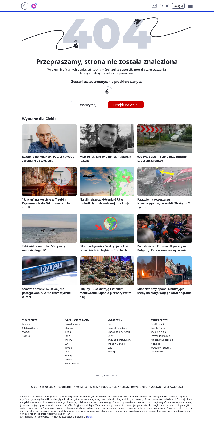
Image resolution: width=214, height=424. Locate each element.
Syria (67, 343)
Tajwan (68, 347)
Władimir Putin (158, 331)
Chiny (111, 335)
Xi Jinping (155, 343)
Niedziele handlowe (118, 327)
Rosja (67, 335)
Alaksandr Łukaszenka (162, 339)
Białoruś (69, 359)
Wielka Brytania (73, 363)
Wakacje (112, 351)
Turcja (68, 331)
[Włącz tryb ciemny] (164, 6)
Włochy (68, 339)
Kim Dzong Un (158, 324)
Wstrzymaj (88, 105)
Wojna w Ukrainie (116, 343)
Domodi (26, 324)
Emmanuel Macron (160, 335)
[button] (190, 6)
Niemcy (68, 355)
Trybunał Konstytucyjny (119, 339)
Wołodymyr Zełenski (161, 347)
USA (67, 351)
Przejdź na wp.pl (125, 105)
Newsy (111, 324)
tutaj (89, 416)
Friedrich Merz (158, 351)
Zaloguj (178, 6)
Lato (110, 347)
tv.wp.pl (26, 331)
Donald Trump (158, 327)
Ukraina (69, 327)
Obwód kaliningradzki (119, 331)
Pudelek (26, 335)
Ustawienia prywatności (166, 387)
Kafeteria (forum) (30, 327)
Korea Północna (73, 324)
